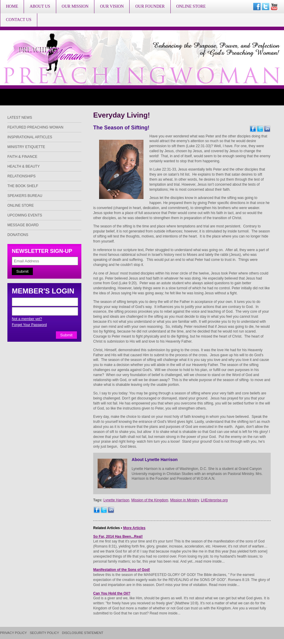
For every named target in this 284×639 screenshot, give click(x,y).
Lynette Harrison (116, 500)
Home (12, 6)
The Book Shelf (22, 186)
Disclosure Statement (83, 633)
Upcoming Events (24, 215)
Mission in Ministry (184, 500)
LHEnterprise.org (214, 500)
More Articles (134, 528)
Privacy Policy (13, 633)
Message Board (22, 225)
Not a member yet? (27, 319)
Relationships (21, 176)
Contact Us (18, 19)
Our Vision (112, 6)
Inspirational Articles (29, 137)
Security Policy (44, 633)
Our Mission (75, 6)
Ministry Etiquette (26, 147)
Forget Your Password (29, 325)
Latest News (19, 117)
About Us (40, 6)
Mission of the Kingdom (149, 500)
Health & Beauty (23, 166)
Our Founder (149, 6)
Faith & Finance (22, 157)
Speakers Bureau (24, 196)
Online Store (191, 6)
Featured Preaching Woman (35, 127)
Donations (17, 235)
